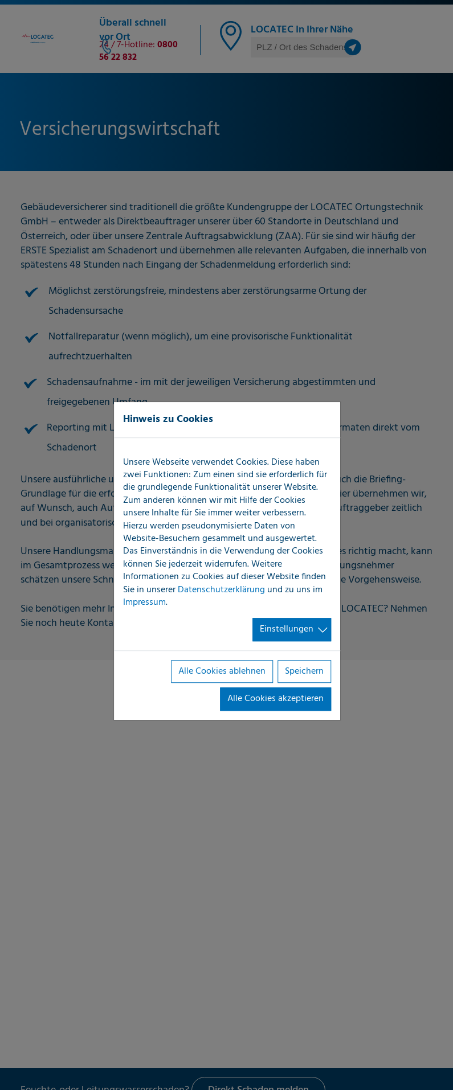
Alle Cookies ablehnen (222, 671)
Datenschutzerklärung (221, 590)
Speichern (304, 671)
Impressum (144, 602)
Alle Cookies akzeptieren (275, 698)
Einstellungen (286, 629)
